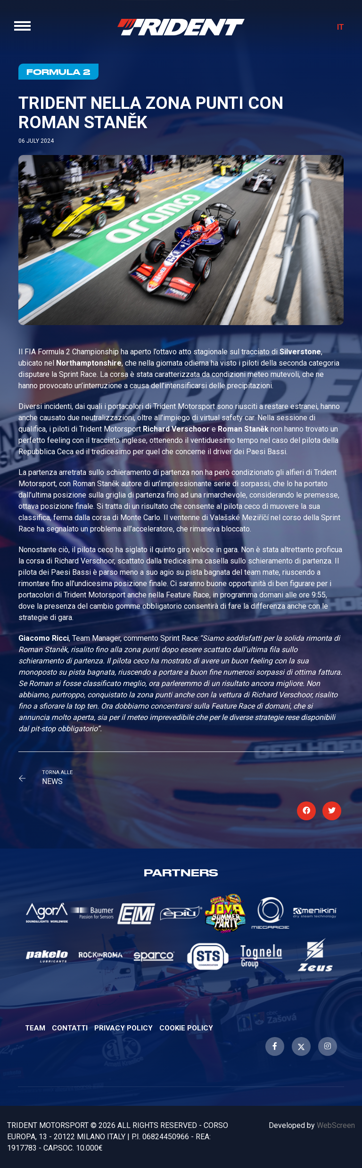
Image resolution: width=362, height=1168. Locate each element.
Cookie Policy (186, 1028)
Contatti (70, 1028)
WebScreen (336, 1125)
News (52, 781)
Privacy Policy (123, 1028)
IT (340, 27)
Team (35, 1028)
